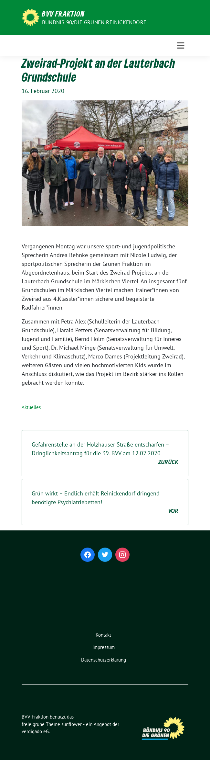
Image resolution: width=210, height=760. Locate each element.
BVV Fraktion (63, 13)
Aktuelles (31, 407)
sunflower (71, 724)
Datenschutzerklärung (103, 660)
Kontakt (103, 635)
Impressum (103, 647)
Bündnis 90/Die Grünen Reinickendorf (94, 22)
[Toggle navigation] (180, 45)
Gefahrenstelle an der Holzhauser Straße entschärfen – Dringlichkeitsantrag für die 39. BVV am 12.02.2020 (105, 453)
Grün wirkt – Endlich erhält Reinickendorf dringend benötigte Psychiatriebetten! (105, 502)
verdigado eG (35, 731)
